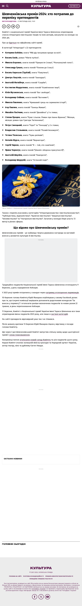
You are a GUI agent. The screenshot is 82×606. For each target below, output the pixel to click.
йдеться (13, 43)
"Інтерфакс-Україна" (38, 589)
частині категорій (59, 314)
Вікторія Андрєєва (9, 21)
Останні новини (13, 459)
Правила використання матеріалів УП (59, 576)
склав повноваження (19, 335)
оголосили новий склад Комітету (35, 340)
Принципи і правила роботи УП (41, 579)
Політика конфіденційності (33, 576)
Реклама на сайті (15, 576)
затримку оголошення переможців (62, 292)
